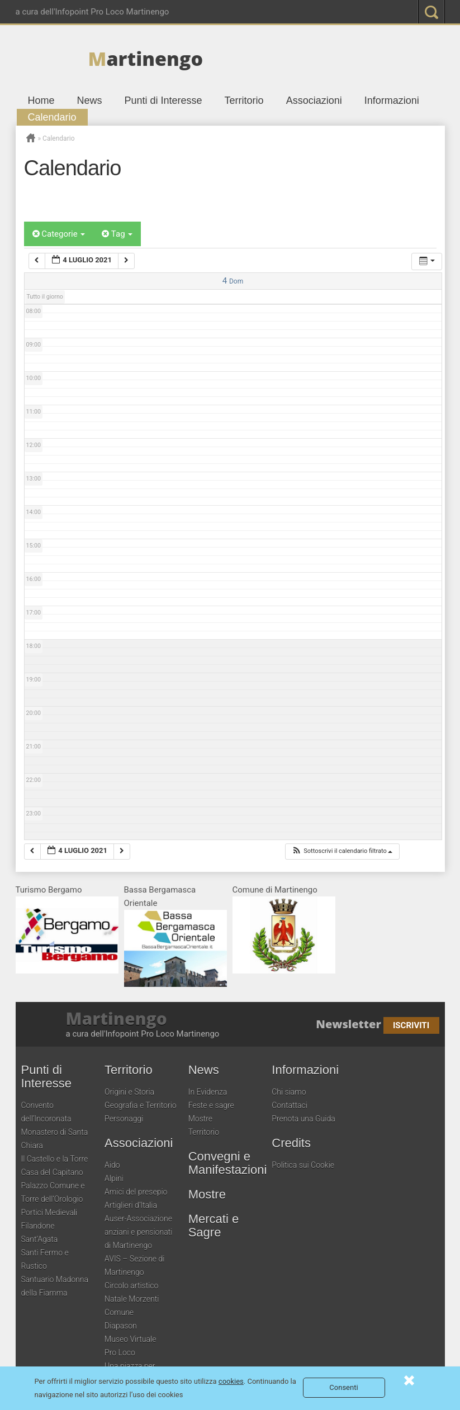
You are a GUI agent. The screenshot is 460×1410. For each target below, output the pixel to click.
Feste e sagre (211, 1105)
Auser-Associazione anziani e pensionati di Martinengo (138, 1232)
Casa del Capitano (52, 1172)
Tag (117, 234)
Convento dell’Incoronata (46, 1112)
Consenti (343, 1387)
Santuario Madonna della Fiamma (54, 1286)
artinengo (145, 58)
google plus (330, 12)
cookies (231, 1381)
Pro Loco (120, 1352)
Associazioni (314, 100)
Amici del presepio (136, 1191)
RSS (397, 12)
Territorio (244, 100)
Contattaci (289, 1105)
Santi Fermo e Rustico (45, 1259)
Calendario (52, 117)
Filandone (38, 1225)
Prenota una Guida (303, 1118)
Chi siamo (289, 1091)
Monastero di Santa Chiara (54, 1139)
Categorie (59, 234)
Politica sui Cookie (303, 1164)
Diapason (121, 1325)
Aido (112, 1164)
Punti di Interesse (163, 100)
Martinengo (116, 1018)
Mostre (200, 1118)
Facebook (286, 12)
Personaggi (124, 1118)
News (89, 100)
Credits (291, 1143)
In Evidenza (207, 1091)
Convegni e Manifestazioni (227, 1163)
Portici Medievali (49, 1212)
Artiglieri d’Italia (131, 1205)
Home (41, 100)
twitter (308, 12)
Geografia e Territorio (141, 1105)
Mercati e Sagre (213, 1225)
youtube (375, 12)
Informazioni (391, 100)
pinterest (353, 12)
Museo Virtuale (130, 1339)
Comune (119, 1312)
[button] (342, 851)
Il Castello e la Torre (54, 1158)
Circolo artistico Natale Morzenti (132, 1292)
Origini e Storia (129, 1091)
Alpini (114, 1178)
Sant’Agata (39, 1239)
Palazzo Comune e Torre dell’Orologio (53, 1192)
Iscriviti (411, 1025)
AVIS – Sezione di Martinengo (134, 1265)
